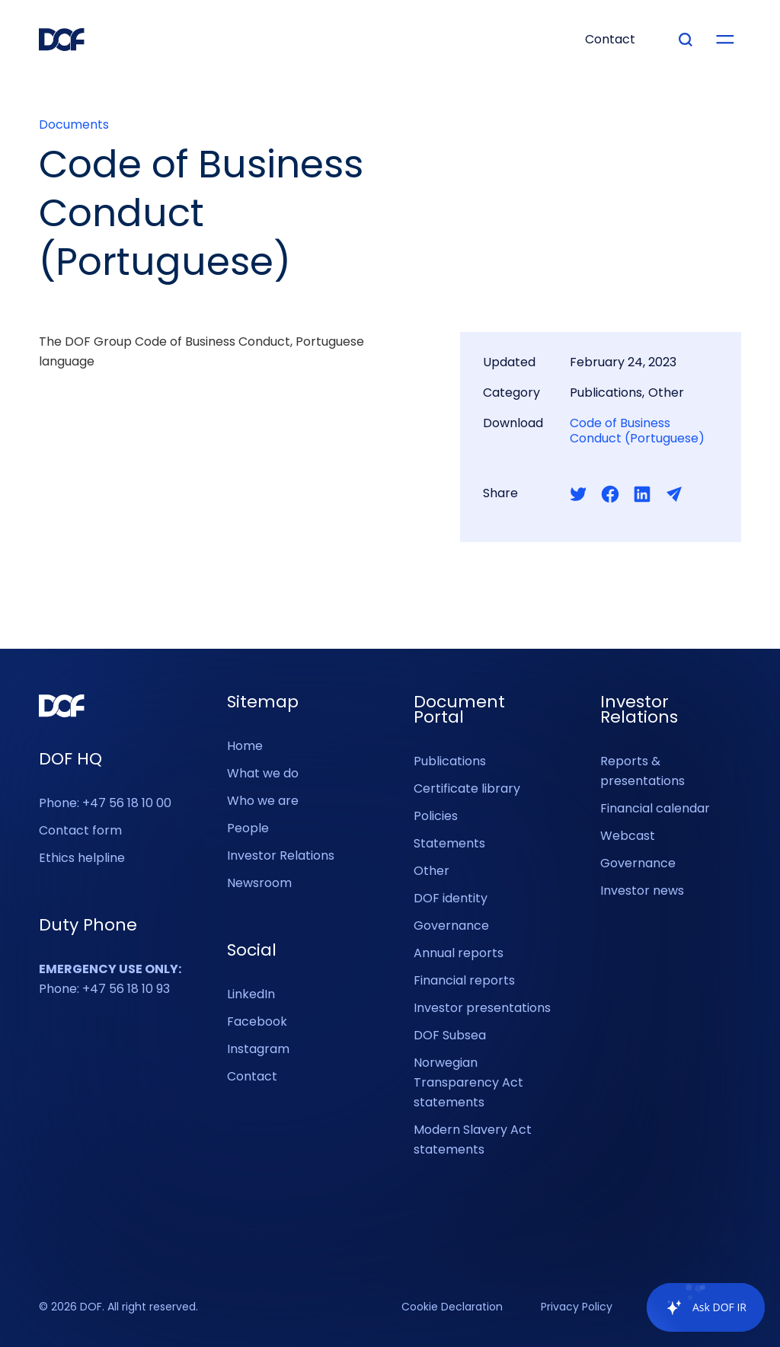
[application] (698, 1307)
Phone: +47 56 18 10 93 (110, 978)
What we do (263, 773)
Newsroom (259, 883)
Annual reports (458, 953)
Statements (449, 843)
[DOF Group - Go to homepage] (62, 39)
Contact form (80, 830)
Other (431, 870)
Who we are (263, 800)
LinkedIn (251, 994)
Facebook (257, 1021)
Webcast (627, 835)
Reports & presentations (642, 771)
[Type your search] (686, 40)
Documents (74, 124)
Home (245, 746)
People (248, 828)
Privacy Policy (576, 1307)
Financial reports (464, 980)
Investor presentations (482, 1008)
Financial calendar (655, 808)
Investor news (642, 890)
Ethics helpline (82, 858)
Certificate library (467, 788)
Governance (451, 925)
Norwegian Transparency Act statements (468, 1082)
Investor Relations (280, 855)
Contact (252, 1076)
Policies (436, 816)
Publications (450, 761)
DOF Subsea (450, 1035)
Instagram (258, 1049)
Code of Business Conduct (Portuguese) (637, 431)
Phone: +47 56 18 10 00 (105, 803)
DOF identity (451, 898)
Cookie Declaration (452, 1307)
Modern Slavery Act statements (473, 1139)
